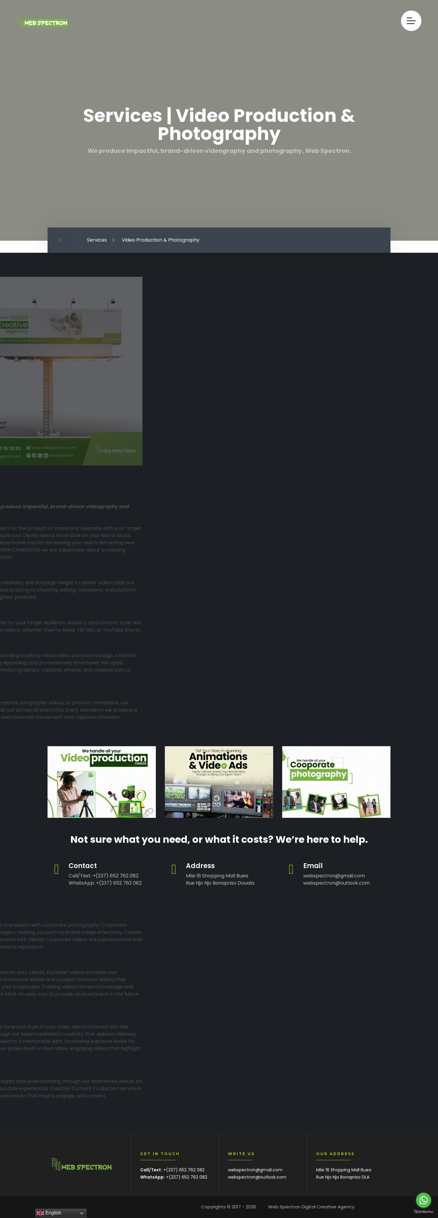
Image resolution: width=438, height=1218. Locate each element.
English (49, 1213)
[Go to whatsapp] (423, 1200)
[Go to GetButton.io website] (423, 1212)
